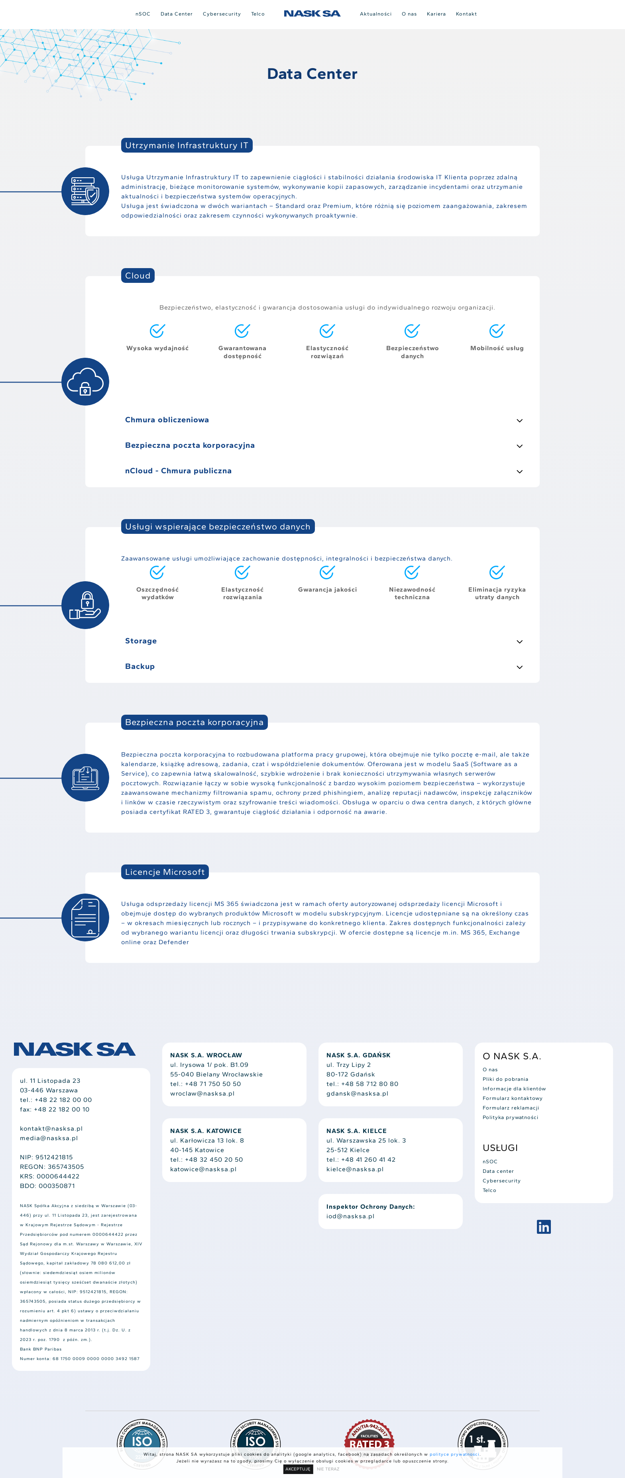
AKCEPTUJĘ (298, 1469)
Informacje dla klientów (514, 1089)
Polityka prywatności (511, 1117)
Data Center (177, 14)
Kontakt (466, 14)
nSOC (143, 14)
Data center (498, 1171)
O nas (409, 14)
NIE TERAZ (328, 1469)
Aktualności (376, 14)
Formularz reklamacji (511, 1108)
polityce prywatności (455, 1454)
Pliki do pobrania (506, 1079)
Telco (258, 14)
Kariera (436, 14)
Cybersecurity (222, 14)
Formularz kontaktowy (513, 1098)
